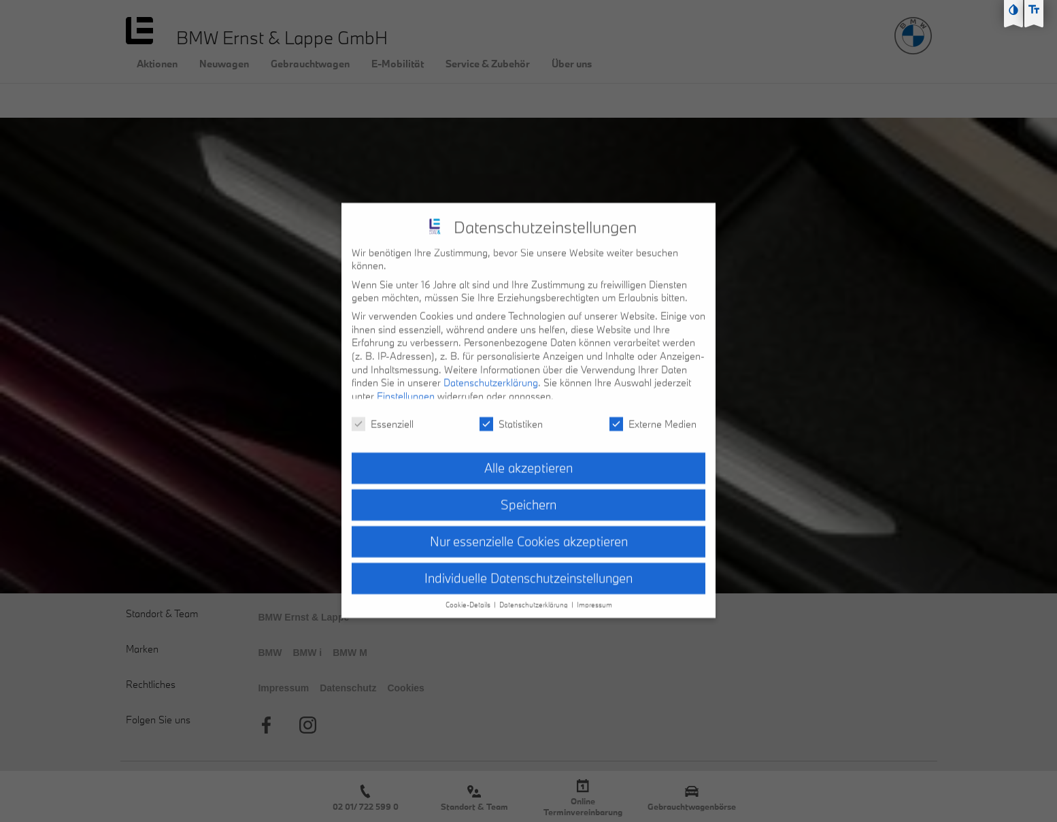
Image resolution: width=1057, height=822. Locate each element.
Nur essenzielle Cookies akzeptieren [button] (529, 533)
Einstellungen (406, 387)
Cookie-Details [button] (469, 597)
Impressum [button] (594, 597)
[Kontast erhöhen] (1013, 9)
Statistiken (511, 415)
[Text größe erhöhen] (1033, 9)
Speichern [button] (528, 497)
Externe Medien (653, 415)
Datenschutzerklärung (490, 374)
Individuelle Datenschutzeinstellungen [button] (528, 570)
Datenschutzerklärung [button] (534, 597)
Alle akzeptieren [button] (528, 460)
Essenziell (383, 415)
